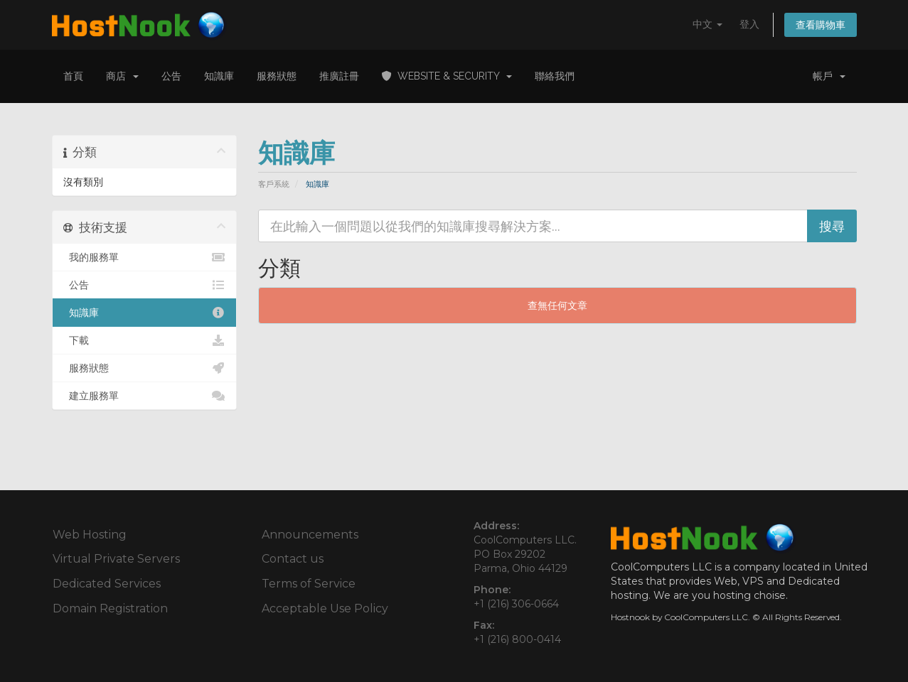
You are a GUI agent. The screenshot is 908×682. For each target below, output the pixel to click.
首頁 (73, 76)
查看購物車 (820, 24)
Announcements (310, 534)
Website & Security (447, 76)
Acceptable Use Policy (325, 608)
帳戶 (829, 76)
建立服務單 (144, 395)
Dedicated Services (107, 583)
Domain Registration (110, 608)
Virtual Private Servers (116, 558)
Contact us (293, 558)
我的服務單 (144, 257)
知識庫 (219, 76)
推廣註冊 (339, 76)
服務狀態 (277, 76)
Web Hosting (90, 534)
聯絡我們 (555, 76)
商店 (122, 76)
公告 (171, 76)
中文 (707, 24)
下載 (144, 340)
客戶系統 (273, 184)
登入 (749, 24)
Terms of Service (309, 583)
